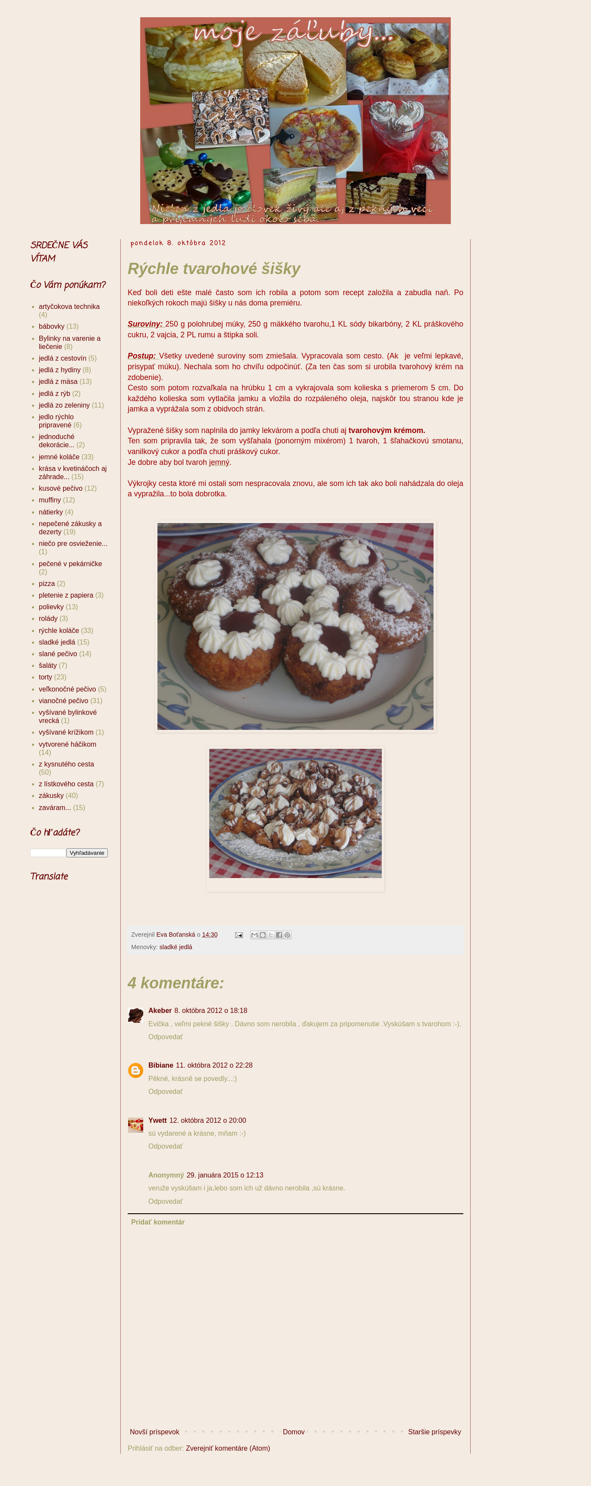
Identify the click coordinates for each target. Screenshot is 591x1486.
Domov (294, 1432)
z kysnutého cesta (66, 764)
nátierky (51, 512)
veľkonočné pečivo (67, 689)
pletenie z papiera (66, 595)
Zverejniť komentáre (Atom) (228, 1448)
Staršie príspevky (434, 1432)
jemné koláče (59, 457)
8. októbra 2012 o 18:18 (210, 1010)
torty (45, 677)
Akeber (160, 1010)
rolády (48, 618)
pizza (47, 583)
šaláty (48, 665)
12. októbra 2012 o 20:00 (208, 1120)
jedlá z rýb (54, 393)
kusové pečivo (60, 488)
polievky (51, 607)
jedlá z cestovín (62, 358)
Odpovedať (165, 1037)
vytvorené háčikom (67, 744)
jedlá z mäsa (58, 381)
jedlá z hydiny (60, 370)
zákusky (51, 795)
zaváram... (55, 807)
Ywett (157, 1120)
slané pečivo (58, 653)
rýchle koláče (59, 630)
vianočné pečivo (63, 700)
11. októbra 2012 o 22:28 (214, 1065)
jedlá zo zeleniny (64, 405)
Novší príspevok (154, 1432)
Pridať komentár (158, 1222)
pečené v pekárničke (70, 563)
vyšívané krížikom (66, 732)
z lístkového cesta (66, 784)
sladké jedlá (176, 947)
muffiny (50, 500)
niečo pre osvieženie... (73, 543)
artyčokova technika (69, 306)
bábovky (52, 326)
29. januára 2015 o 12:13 (225, 1175)
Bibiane (160, 1065)
